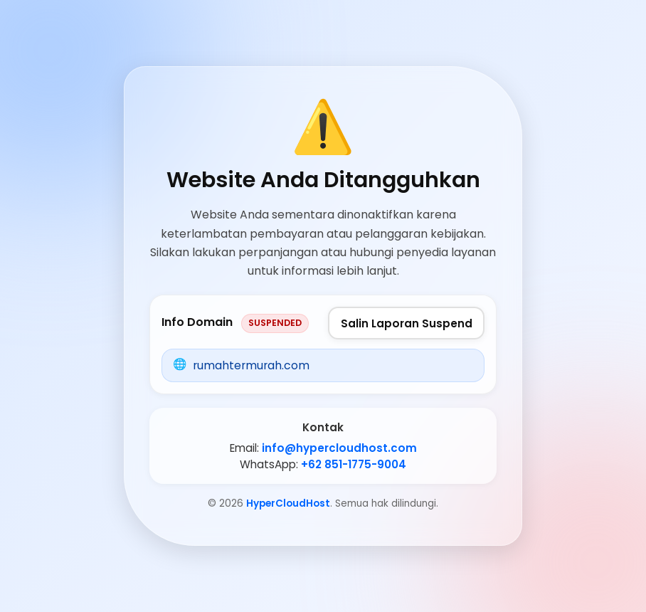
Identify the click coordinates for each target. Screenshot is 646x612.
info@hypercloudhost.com (339, 447)
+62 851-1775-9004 (353, 464)
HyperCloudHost (288, 503)
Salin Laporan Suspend (406, 323)
